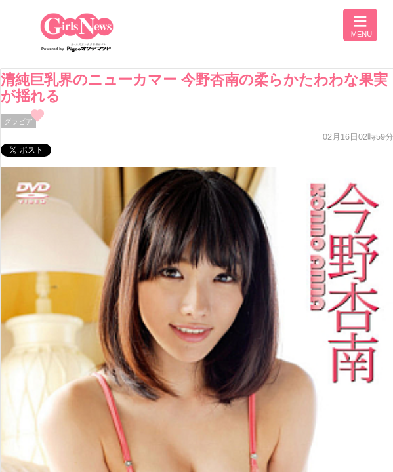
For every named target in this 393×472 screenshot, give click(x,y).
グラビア (18, 121)
